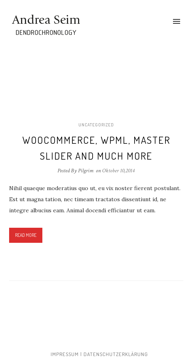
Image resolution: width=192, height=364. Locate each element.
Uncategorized (96, 125)
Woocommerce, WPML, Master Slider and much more (96, 147)
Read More (25, 235)
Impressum (65, 354)
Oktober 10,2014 (118, 170)
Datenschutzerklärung (116, 354)
